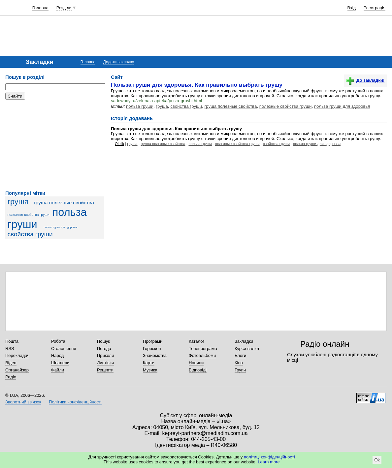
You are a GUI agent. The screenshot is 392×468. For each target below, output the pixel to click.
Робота (58, 341)
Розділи (64, 7)
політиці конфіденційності (269, 456)
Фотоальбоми (202, 355)
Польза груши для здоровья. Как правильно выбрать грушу (196, 84)
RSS (9, 348)
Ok (377, 459)
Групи (240, 369)
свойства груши (30, 234)
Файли (57, 369)
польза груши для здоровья (61, 227)
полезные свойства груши (28, 215)
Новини (196, 362)
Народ (57, 355)
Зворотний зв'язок (23, 401)
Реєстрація (374, 7)
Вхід (351, 7)
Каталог (196, 341)
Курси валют (247, 348)
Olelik (119, 144)
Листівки (105, 362)
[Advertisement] (54, 145)
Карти (148, 362)
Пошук (103, 341)
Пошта (11, 341)
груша (18, 201)
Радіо (10, 376)
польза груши (139, 106)
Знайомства (155, 355)
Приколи (105, 355)
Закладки (244, 341)
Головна (40, 7)
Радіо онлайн (324, 343)
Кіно (239, 362)
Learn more (268, 461)
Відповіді (198, 369)
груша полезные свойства (64, 202)
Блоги (240, 355)
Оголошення (63, 348)
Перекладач (17, 355)
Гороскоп (152, 348)
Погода (104, 348)
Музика (150, 369)
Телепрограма (203, 348)
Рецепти (105, 369)
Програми (152, 341)
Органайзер (17, 369)
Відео (10, 362)
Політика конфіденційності (75, 401)
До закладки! (365, 80)
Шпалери (60, 362)
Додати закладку (118, 62)
